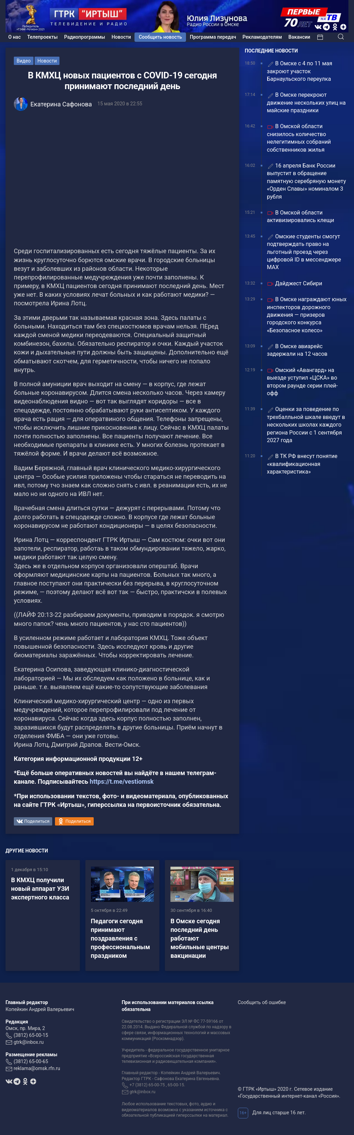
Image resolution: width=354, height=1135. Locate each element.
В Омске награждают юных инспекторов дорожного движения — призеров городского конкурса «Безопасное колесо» (307, 315)
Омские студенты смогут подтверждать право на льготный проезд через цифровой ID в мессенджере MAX (304, 252)
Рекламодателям (262, 37)
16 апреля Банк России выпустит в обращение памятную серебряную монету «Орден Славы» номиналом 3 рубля (306, 181)
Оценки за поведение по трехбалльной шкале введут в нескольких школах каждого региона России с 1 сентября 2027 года (306, 424)
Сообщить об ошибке (262, 1002)
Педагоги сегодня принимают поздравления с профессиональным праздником (120, 938)
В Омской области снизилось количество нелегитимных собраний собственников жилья (299, 138)
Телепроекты (42, 37)
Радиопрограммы (84, 37)
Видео (24, 61)
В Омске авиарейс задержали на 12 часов (297, 350)
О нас (14, 37)
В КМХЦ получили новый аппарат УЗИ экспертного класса (40, 888)
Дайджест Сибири (294, 283)
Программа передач (213, 37)
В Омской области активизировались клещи (300, 216)
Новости (121, 37)
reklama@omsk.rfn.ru (36, 1068)
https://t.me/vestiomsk (122, 781)
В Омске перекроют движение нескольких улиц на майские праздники (306, 103)
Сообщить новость (160, 37)
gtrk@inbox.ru (28, 1042)
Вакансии (299, 37)
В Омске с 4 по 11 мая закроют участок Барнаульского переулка (299, 71)
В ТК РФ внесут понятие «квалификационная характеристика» (302, 464)
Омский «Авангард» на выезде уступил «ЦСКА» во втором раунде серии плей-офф (302, 382)
